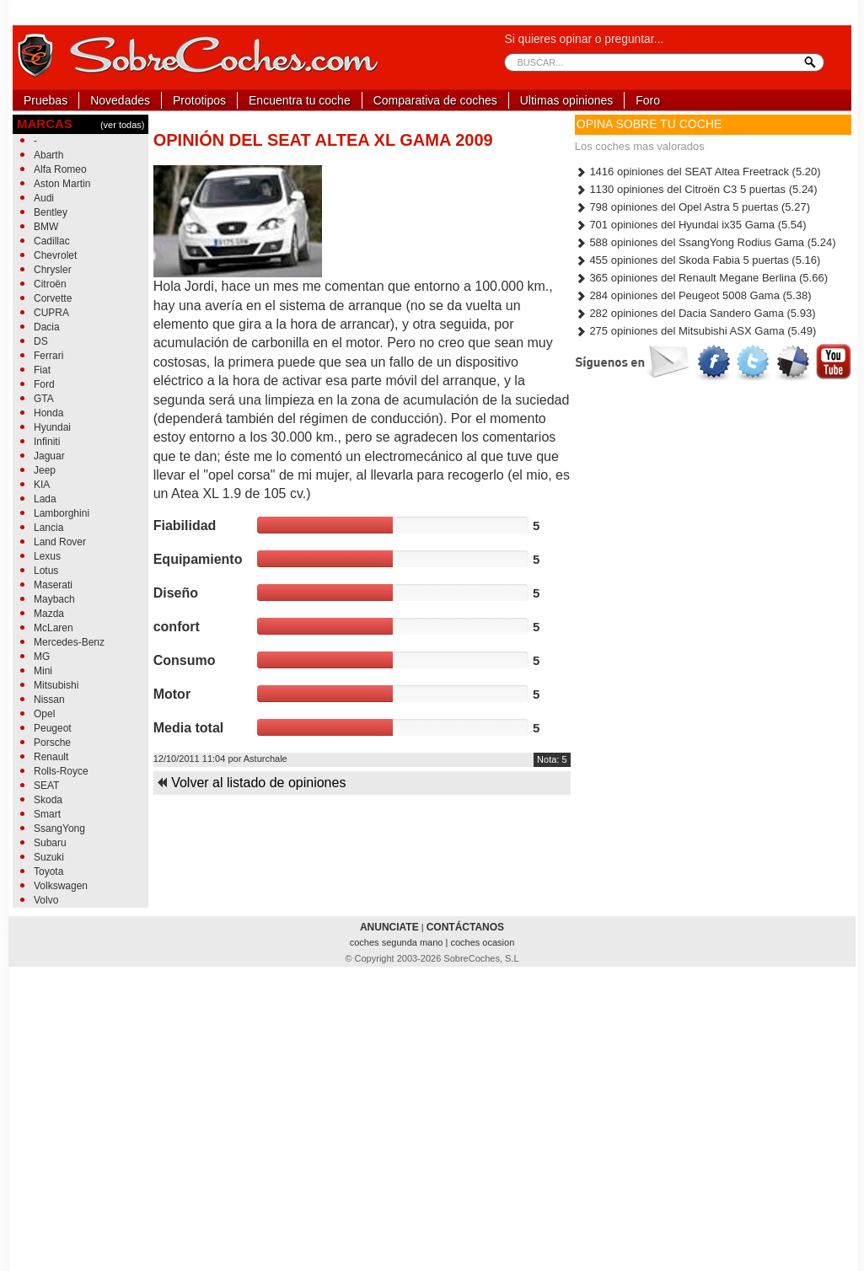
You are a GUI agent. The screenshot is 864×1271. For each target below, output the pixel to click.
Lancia (48, 528)
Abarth (48, 155)
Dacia (47, 327)
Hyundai (52, 427)
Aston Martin (62, 184)
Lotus (46, 571)
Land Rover (60, 542)
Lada (45, 499)
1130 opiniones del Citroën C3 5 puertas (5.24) (696, 189)
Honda (48, 413)
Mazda (49, 613)
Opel (44, 714)
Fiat (42, 370)
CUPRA (51, 313)
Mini (43, 671)
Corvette (53, 298)
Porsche (52, 742)
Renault (51, 757)
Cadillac (52, 241)
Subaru (50, 843)
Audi (44, 198)
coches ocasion (482, 942)
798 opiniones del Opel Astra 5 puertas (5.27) (692, 207)
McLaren (53, 628)
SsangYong (59, 828)
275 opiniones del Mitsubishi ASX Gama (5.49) (695, 330)
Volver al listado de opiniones (251, 782)
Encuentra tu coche (300, 100)
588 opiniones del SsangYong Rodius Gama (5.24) (705, 242)
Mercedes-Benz (69, 642)
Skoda (48, 800)
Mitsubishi (56, 685)
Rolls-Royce (61, 771)
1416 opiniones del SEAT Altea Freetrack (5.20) (698, 171)
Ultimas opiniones (567, 100)
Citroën (50, 284)
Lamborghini (61, 513)
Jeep (45, 470)
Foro (648, 100)
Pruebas (45, 100)
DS (41, 341)
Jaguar (49, 456)
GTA (44, 399)
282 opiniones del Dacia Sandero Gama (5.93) (695, 313)
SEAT (46, 785)
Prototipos (199, 100)
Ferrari (48, 356)
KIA (42, 485)
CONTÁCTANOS (465, 927)
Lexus (47, 556)
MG (42, 656)
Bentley (50, 212)
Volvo (46, 900)
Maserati (53, 585)
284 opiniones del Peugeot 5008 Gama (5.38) (693, 295)
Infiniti (47, 442)
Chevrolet (55, 255)
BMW (46, 227)
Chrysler (53, 270)
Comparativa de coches (435, 100)
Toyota (48, 871)
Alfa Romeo (60, 169)
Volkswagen (61, 886)
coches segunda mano (398, 942)
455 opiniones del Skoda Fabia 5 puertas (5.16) (698, 260)
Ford (44, 384)
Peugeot (53, 728)
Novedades (120, 100)
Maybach (54, 599)
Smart (47, 814)
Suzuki (49, 857)
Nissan (49, 699)
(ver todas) (122, 125)
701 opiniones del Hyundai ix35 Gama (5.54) (691, 224)
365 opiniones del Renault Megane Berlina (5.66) (701, 277)
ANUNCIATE (389, 927)
